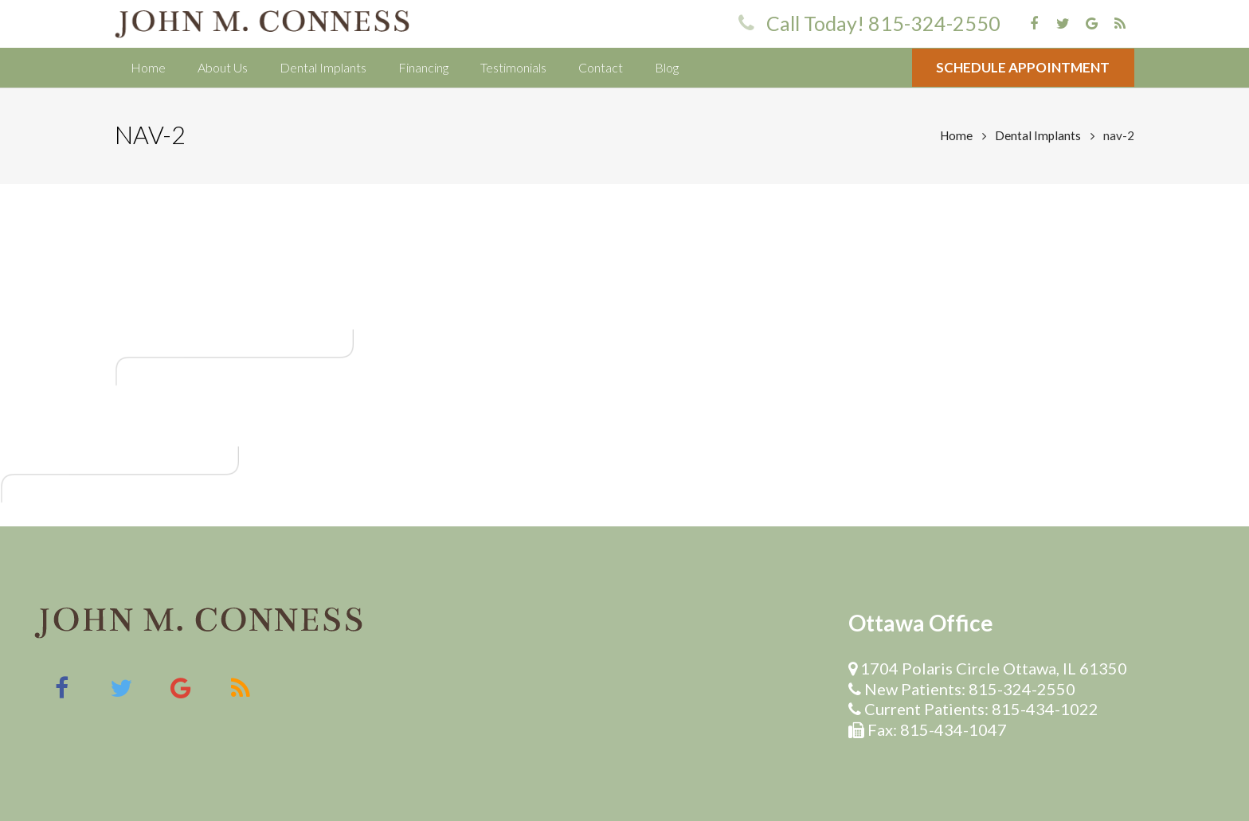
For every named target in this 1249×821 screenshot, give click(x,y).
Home (956, 135)
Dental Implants (1038, 135)
